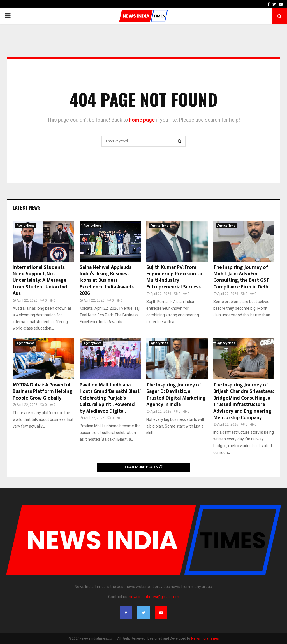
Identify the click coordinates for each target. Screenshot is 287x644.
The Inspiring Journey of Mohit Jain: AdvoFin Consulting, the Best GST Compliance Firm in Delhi (241, 277)
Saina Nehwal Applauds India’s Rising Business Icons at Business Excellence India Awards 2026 (107, 280)
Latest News (26, 207)
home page (142, 120)
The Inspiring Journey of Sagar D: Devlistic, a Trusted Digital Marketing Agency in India (176, 395)
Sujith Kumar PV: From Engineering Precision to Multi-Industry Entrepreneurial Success (174, 277)
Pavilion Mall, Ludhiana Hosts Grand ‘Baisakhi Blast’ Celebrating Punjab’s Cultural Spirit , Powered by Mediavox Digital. (110, 398)
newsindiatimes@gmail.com (154, 596)
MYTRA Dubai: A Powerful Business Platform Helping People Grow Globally (42, 391)
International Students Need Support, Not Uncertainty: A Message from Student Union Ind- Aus (41, 280)
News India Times (205, 638)
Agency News (25, 225)
